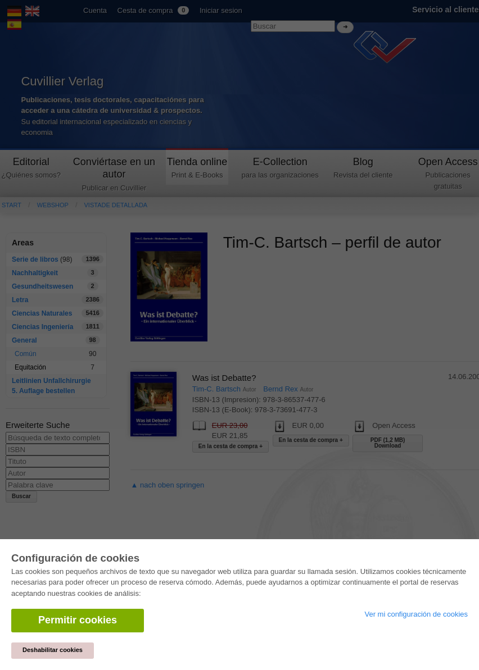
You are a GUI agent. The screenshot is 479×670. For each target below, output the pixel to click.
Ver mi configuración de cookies (416, 614)
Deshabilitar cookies (52, 649)
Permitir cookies (77, 620)
